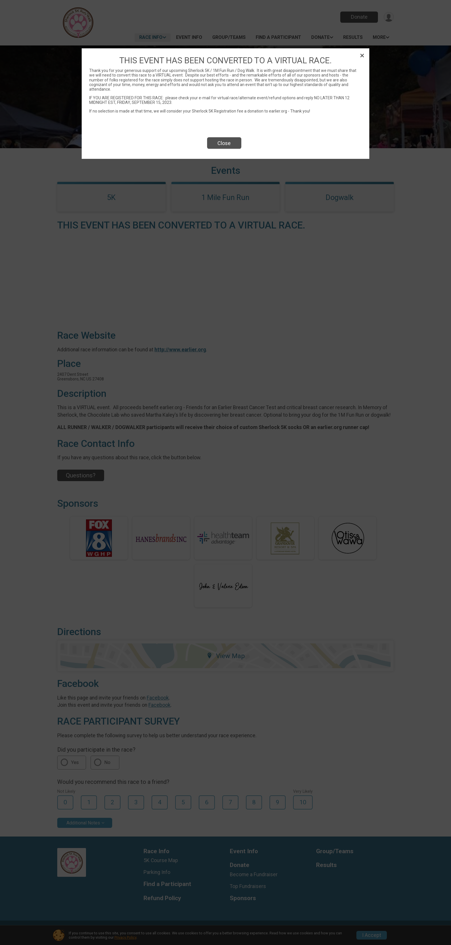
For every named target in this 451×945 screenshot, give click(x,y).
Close (224, 143)
